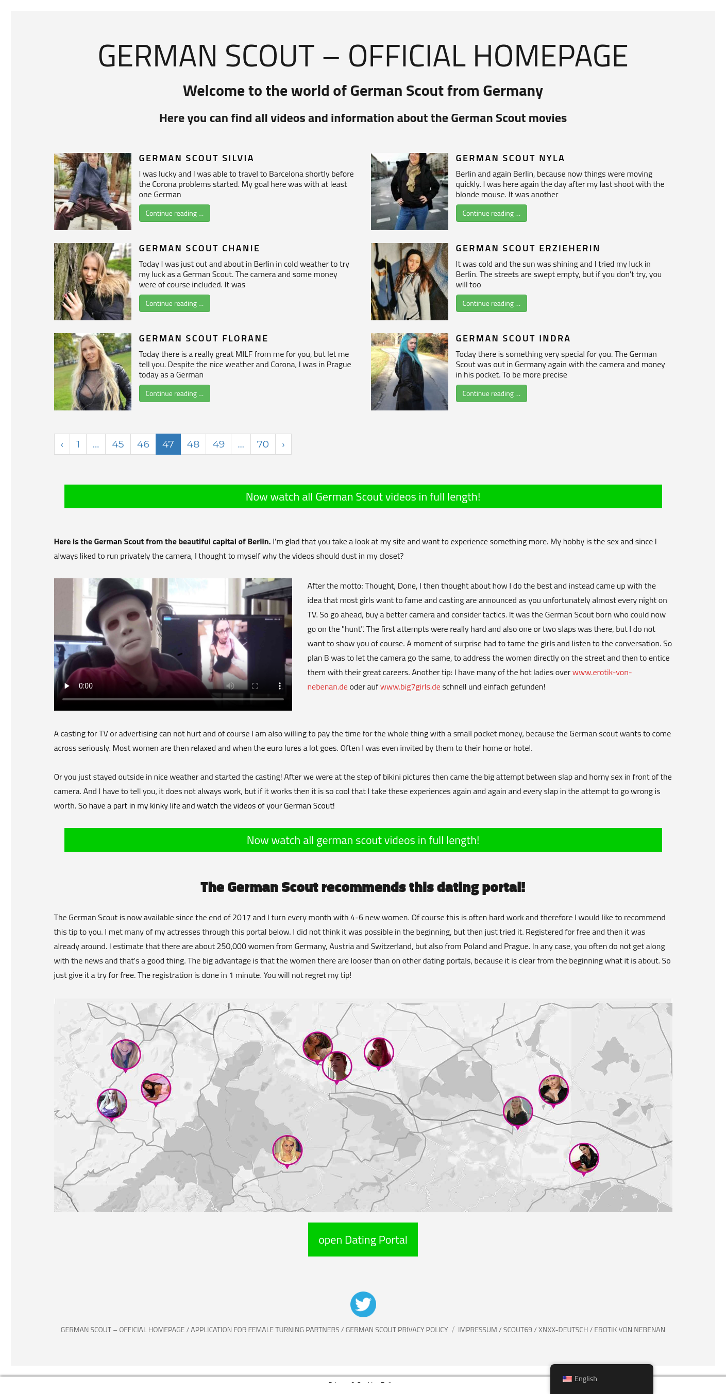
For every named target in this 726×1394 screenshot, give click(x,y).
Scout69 (518, 1329)
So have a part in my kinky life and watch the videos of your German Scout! (206, 805)
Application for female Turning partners (266, 1329)
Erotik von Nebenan (629, 1329)
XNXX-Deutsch (563, 1329)
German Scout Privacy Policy (397, 1329)
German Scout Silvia (197, 158)
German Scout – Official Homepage (363, 54)
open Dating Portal (363, 1239)
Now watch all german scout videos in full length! (363, 840)
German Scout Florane (204, 338)
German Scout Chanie (200, 248)
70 (263, 444)
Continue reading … (175, 213)
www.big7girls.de (410, 686)
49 (218, 444)
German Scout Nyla (511, 158)
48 (193, 444)
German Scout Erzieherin (528, 248)
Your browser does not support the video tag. (173, 644)
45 (118, 444)
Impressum (478, 1329)
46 (143, 444)
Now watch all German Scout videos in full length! (363, 496)
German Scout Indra (513, 338)
